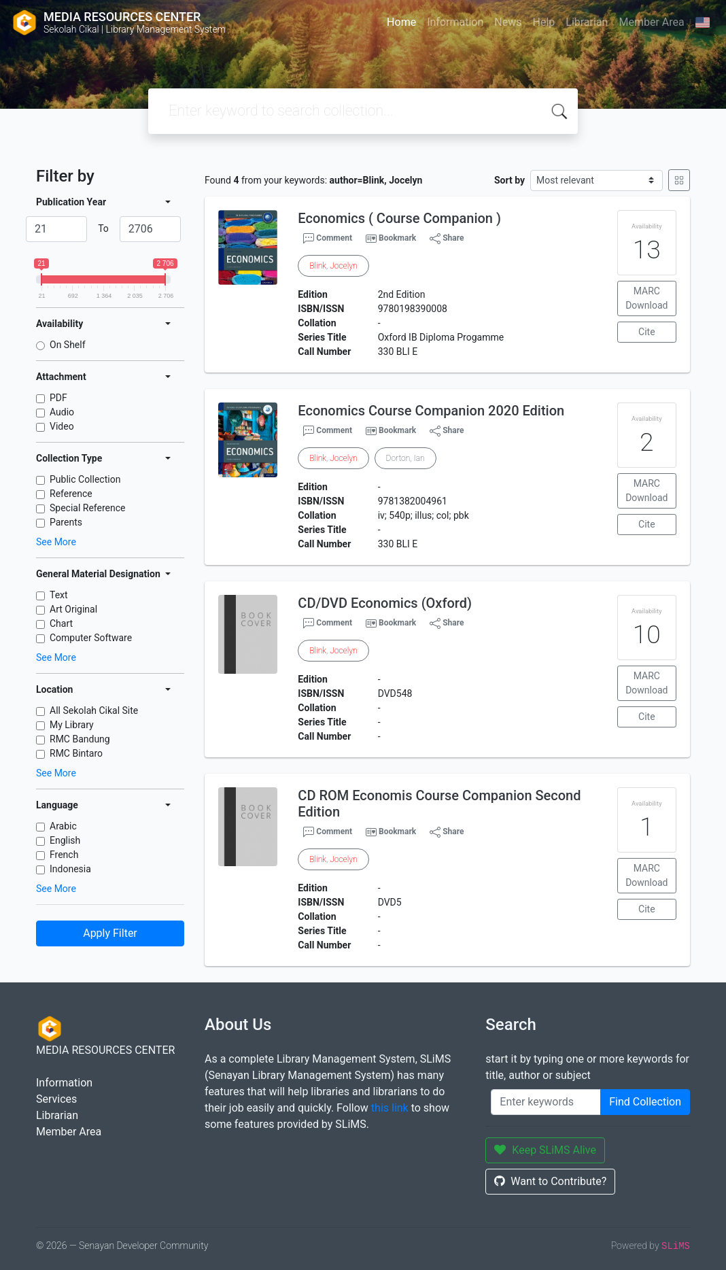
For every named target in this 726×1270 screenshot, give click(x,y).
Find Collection (645, 1101)
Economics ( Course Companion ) (399, 218)
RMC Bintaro (76, 753)
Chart (61, 623)
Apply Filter (110, 933)
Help (543, 22)
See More (56, 541)
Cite (646, 331)
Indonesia (70, 868)
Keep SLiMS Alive (545, 1150)
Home (401, 22)
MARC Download (646, 298)
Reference (71, 493)
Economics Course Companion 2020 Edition (431, 410)
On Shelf (68, 344)
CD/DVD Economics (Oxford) (385, 603)
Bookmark (397, 238)
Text (59, 594)
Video (62, 426)
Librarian (587, 22)
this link (390, 1107)
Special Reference (88, 507)
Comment (327, 238)
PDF (58, 397)
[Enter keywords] (546, 1102)
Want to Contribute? (550, 1181)
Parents (66, 522)
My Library (72, 724)
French (64, 854)
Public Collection (85, 479)
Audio (62, 412)
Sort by (509, 180)
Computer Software (91, 637)
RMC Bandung (80, 739)
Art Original (73, 609)
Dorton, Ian (405, 458)
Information (455, 22)
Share (447, 238)
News (507, 22)
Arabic (63, 826)
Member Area (651, 22)
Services (56, 1099)
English (65, 840)
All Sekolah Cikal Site (94, 710)
